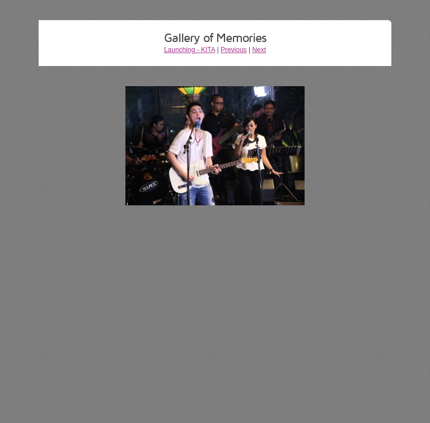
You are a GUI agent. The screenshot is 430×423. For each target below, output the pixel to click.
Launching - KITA (189, 50)
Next (259, 50)
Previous (234, 50)
